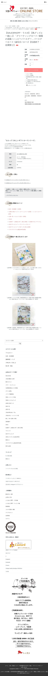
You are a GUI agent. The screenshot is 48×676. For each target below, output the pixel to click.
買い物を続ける (29, 83)
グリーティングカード (24, 224)
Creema (7, 565)
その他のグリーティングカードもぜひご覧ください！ (17, 179)
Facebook (8, 562)
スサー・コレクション (11, 385)
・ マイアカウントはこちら (12, 195)
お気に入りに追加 (31, 85)
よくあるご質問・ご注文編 (12, 500)
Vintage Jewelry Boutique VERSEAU (14, 568)
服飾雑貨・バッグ (10, 359)
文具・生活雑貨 (12, 26)
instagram (8, 559)
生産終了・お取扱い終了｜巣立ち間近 (18, 221)
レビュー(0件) (29, 73)
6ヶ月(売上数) (9, 455)
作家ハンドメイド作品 (11, 397)
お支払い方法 (9, 497)
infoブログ (8, 553)
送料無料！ (8, 421)
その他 (7, 571)
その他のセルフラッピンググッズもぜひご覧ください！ (18, 183)
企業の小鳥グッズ (13, 211)
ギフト (36, 21)
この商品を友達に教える (31, 80)
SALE (10, 219)
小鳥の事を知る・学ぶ (11, 412)
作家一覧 (8, 406)
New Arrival (8, 375)
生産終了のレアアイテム (35, 221)
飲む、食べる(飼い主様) (11, 418)
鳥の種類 (15, 21)
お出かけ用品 (25, 21)
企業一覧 (11, 216)
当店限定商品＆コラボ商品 (12, 388)
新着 (11, 21)
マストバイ (31, 21)
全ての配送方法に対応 (22, 154)
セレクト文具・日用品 (20, 216)
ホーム (6, 26)
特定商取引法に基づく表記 (25, 665)
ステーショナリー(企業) (25, 211)
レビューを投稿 (29, 75)
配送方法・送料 (9, 494)
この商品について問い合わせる (33, 81)
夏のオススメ (9, 381)
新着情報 (8, 506)
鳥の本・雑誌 (9, 366)
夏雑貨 (19, 21)
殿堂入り (8, 440)
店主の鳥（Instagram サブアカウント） (15, 484)
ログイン (8, 518)
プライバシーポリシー (38, 665)
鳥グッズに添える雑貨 (24, 227)
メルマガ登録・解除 (10, 509)
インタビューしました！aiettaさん (13, 478)
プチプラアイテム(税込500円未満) (17, 229)
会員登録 (8, 515)
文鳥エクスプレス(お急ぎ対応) (12, 436)
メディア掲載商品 (10, 394)
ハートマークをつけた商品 (12, 468)
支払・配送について (13, 665)
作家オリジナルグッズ (11, 400)
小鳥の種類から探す (10, 378)
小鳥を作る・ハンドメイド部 (12, 415)
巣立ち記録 (8, 446)
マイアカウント (9, 512)
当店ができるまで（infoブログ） (13, 481)
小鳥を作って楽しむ (11, 362)
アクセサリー (9, 352)
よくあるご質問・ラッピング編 (13, 503)
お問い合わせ (24, 667)
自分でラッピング (13, 224)
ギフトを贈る (9, 391)
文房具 (18, 26)
